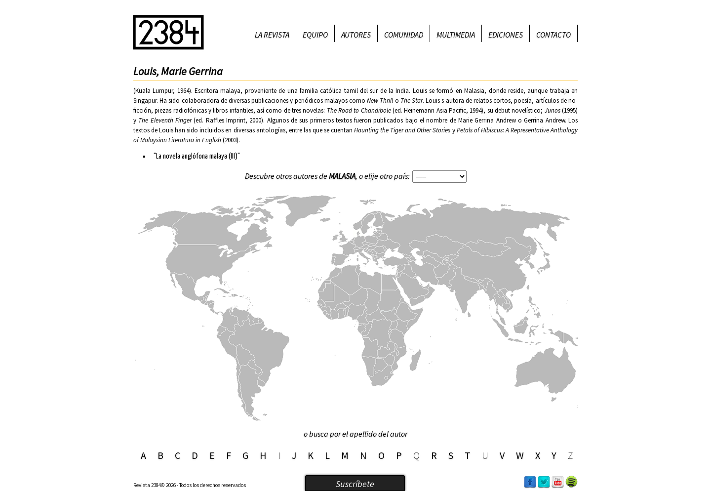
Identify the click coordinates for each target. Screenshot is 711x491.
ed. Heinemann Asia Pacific (430, 110)
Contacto (553, 35)
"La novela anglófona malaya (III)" (197, 156)
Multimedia (455, 35)
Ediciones (505, 35)
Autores (356, 35)
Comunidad (403, 35)
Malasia (342, 176)
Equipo (315, 35)
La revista (272, 35)
